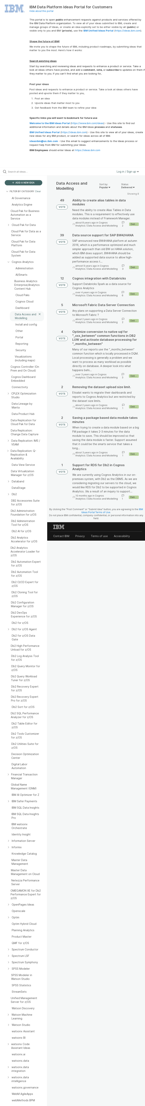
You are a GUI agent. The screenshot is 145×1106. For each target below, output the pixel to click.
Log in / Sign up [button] (128, 171)
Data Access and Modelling (102, 225)
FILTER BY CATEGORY (20, 191)
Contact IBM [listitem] (61, 536)
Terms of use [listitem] (99, 536)
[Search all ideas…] (25, 171)
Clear (38, 191)
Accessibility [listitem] (122, 536)
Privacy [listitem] (80, 536)
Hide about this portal (41, 11)
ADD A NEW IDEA (23, 182)
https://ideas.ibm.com (127, 30)
